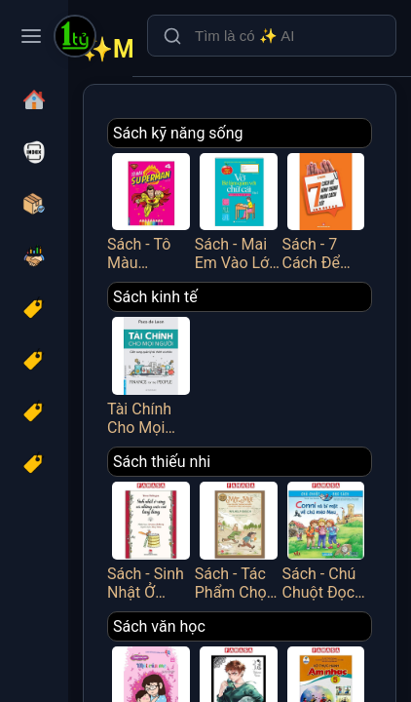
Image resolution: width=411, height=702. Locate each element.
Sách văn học (159, 626)
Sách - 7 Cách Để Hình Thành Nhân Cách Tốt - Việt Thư (326, 210)
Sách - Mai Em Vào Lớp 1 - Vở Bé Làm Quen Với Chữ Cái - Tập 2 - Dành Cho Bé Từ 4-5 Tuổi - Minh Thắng (238, 210)
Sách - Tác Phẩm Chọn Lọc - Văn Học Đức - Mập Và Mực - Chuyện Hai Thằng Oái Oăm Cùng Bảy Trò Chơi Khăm (238, 539)
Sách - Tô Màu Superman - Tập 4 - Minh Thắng (151, 210)
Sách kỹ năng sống (178, 133)
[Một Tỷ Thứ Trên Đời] (75, 38)
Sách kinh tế (155, 297)
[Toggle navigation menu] (31, 36)
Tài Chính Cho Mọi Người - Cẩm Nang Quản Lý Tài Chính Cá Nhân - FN (151, 374)
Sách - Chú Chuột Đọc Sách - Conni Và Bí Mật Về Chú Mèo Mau (326, 539)
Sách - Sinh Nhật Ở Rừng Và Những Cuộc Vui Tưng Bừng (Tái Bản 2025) (151, 539)
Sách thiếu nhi (161, 461)
